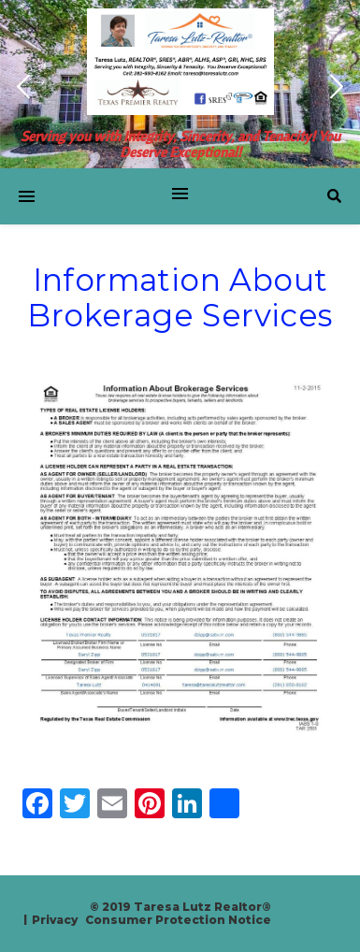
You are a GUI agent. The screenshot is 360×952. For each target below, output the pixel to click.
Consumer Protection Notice (178, 920)
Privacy (55, 920)
